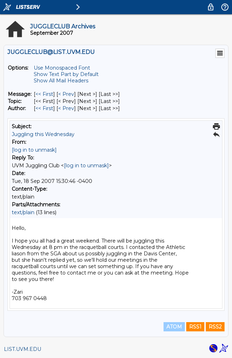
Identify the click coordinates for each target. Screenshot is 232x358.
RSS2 (215, 327)
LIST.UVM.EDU (22, 349)
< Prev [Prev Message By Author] (66, 108)
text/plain (23, 212)
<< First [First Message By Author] (44, 108)
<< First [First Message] (44, 94)
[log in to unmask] (34, 150)
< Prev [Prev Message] (66, 94)
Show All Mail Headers (61, 80)
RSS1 (195, 327)
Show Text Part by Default (66, 74)
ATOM (174, 327)
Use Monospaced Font (62, 68)
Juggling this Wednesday (43, 134)
